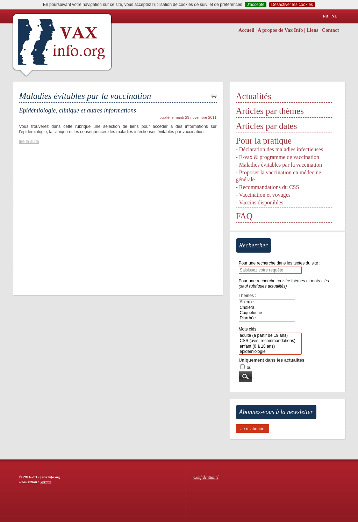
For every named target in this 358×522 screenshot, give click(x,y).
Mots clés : (249, 329)
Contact (330, 30)
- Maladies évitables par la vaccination (279, 165)
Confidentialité (206, 477)
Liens (312, 30)
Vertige (45, 482)
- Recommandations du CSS (267, 187)
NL (334, 16)
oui (249, 367)
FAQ (244, 216)
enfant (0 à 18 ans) (270, 346)
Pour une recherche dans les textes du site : (280, 263)
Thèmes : (247, 295)
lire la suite (29, 141)
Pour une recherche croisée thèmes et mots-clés (284, 283)
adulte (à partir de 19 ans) (270, 335)
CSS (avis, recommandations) (270, 340)
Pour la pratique (264, 140)
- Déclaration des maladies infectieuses (279, 149)
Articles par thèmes (270, 111)
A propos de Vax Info (280, 30)
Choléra (267, 307)
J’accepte (256, 4)
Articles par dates (266, 126)
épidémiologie (270, 351)
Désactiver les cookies (292, 4)
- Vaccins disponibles (260, 202)
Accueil (246, 30)
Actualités (253, 96)
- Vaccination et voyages (263, 195)
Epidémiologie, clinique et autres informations (77, 110)
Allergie (267, 302)
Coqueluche (267, 313)
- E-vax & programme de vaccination (278, 157)
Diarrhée (267, 318)
